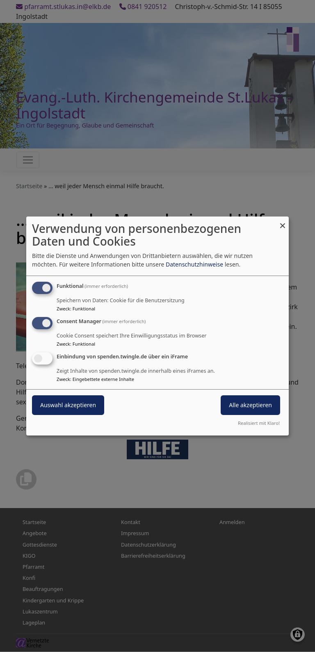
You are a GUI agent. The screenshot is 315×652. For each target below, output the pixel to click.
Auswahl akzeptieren (68, 405)
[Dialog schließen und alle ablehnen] (282, 222)
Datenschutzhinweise (194, 264)
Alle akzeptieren (250, 405)
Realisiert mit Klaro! (259, 423)
